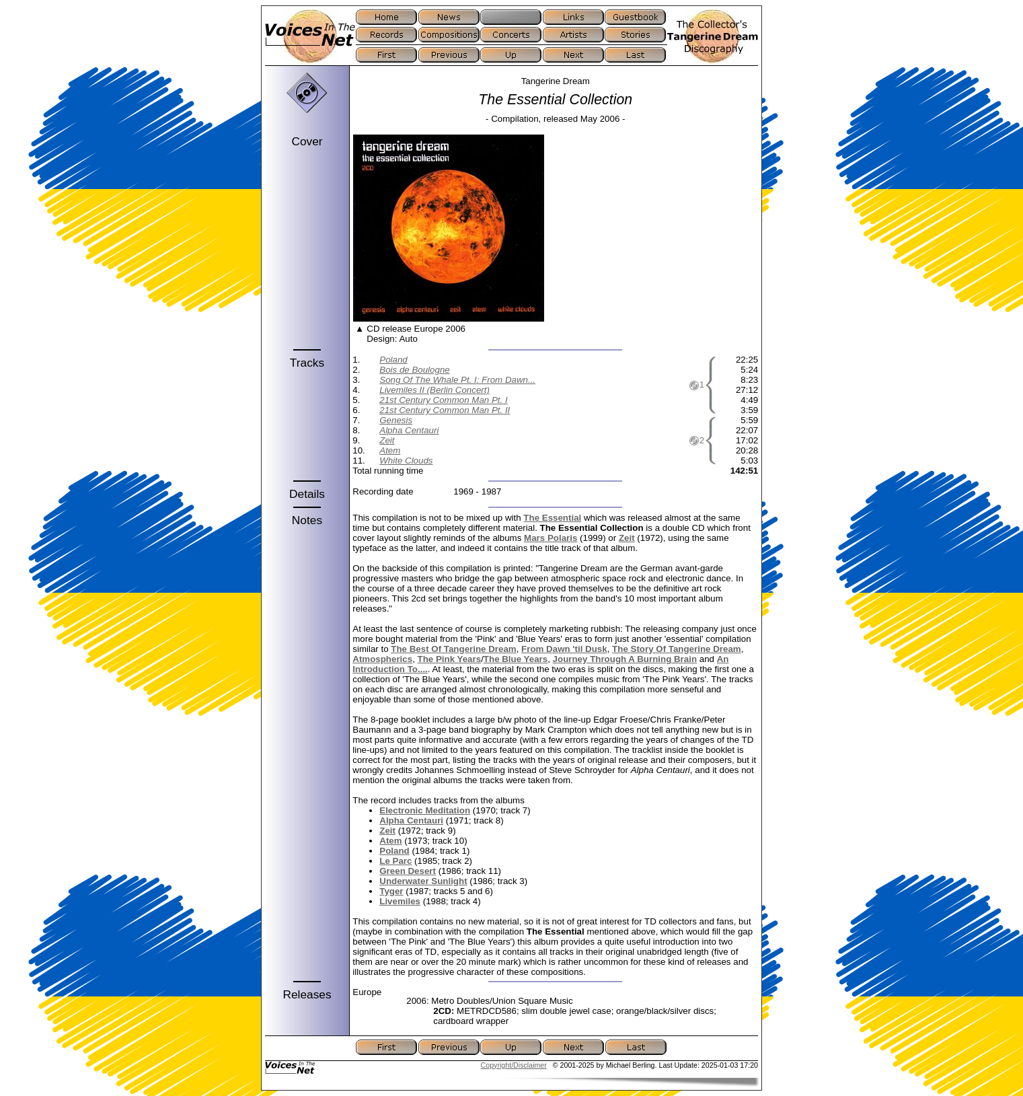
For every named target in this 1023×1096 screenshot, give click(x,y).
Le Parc (395, 861)
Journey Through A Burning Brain (625, 659)
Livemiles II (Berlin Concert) (434, 390)
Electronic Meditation (424, 810)
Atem (389, 450)
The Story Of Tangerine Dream (676, 649)
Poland (393, 360)
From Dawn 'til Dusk (564, 649)
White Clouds (405, 460)
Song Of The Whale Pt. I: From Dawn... (457, 380)
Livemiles (399, 901)
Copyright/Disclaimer (514, 1065)
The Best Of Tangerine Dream (453, 649)
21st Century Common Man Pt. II (444, 410)
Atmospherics (382, 659)
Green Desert (407, 871)
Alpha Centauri (409, 430)
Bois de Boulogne (414, 370)
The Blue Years (515, 659)
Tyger (391, 891)
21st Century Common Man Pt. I (443, 400)
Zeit (386, 440)
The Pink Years (450, 659)
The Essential (552, 518)
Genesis (395, 420)
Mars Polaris (550, 538)
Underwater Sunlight (423, 881)
